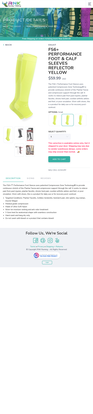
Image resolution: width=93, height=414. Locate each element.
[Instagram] (50, 240)
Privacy (41, 246)
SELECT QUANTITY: (57, 131)
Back (7, 45)
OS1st (17, 26)
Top (47, 262)
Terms (33, 246)
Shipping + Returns (54, 246)
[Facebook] (35, 240)
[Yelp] (57, 240)
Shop (6, 26)
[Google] (42, 240)
